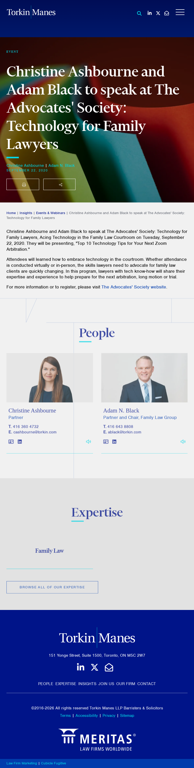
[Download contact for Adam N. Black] (105, 445)
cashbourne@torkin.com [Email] (34, 435)
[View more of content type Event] (12, 52)
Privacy (109, 715)
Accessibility (86, 715)
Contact (146, 683)
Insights (26, 213)
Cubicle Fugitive (53, 763)
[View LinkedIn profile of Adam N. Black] (114, 445)
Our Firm (125, 683)
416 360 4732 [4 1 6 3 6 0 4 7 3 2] (26, 429)
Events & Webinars (50, 213)
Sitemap (127, 715)
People (45, 683)
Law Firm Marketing (21, 763)
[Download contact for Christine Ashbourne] (11, 445)
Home (11, 213)
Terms (65, 715)
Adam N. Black (61, 165)
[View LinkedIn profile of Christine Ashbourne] (20, 445)
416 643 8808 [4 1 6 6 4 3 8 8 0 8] (120, 429)
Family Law (49, 553)
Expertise (65, 683)
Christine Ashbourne (25, 165)
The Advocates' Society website (134, 287)
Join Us (106, 683)
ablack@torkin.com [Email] (124, 435)
